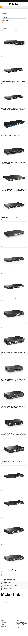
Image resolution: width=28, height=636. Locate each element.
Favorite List (17, 613)
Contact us (14, 633)
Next (5, 574)
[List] (3, 27)
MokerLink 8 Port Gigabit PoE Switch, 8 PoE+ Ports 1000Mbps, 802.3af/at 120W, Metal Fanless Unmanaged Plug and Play (13, 407)
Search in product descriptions (7, 20)
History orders (17, 611)
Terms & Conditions (4, 615)
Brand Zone (2, 620)
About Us (2, 609)
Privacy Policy (3, 613)
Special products (3, 626)
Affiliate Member (3, 622)
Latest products (3, 624)
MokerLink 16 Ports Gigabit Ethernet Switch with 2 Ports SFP (11, 135)
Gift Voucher (23, 633)
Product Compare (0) (4, 28)
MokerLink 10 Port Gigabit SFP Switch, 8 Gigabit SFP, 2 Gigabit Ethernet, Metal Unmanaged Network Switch (14, 163)
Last (8, 574)
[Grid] (1, 27)
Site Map (18, 633)
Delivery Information (4, 611)
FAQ (26, 633)
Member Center (17, 609)
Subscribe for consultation (19, 615)
